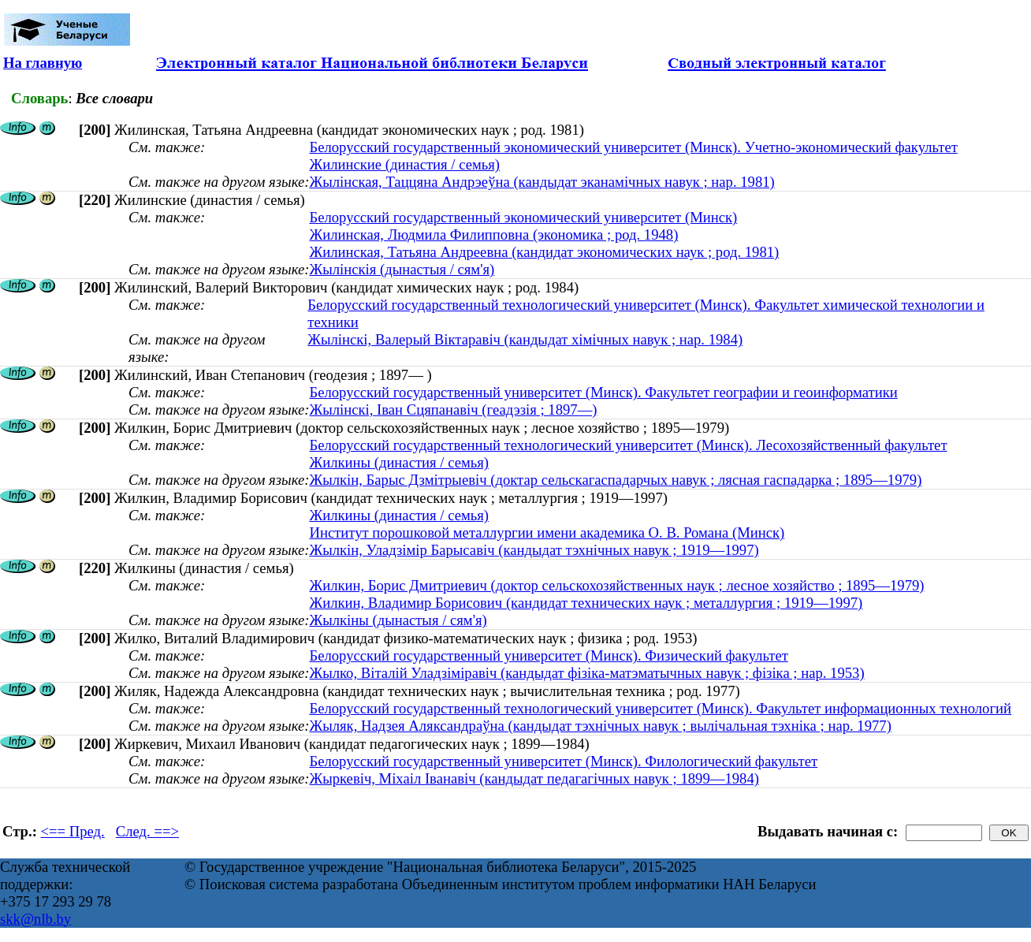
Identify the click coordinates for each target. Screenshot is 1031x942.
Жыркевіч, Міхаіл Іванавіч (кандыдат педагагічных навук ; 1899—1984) (534, 778)
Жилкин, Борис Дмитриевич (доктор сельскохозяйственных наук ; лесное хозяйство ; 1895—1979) (616, 585)
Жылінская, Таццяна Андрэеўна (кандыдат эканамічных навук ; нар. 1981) (541, 181)
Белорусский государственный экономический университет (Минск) (523, 217)
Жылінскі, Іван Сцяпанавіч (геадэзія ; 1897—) (453, 409)
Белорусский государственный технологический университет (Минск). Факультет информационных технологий (660, 708)
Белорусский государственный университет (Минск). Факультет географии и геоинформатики (603, 392)
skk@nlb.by (35, 918)
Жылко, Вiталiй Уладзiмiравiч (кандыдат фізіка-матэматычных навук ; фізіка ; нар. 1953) (586, 673)
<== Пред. (73, 831)
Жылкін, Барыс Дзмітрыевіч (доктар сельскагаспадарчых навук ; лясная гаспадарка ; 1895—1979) (615, 479)
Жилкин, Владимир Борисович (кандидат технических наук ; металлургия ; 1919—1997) (585, 602)
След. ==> (147, 831)
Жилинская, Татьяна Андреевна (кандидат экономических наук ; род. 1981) (544, 252)
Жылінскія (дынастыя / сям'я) (401, 269)
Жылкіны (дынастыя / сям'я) (397, 620)
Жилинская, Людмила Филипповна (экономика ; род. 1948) (493, 234)
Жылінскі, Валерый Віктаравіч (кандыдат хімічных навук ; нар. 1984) (525, 339)
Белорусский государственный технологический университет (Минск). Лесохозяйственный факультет (628, 445)
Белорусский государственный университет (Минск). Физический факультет (548, 655)
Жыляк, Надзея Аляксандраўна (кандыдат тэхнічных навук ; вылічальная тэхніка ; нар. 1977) (600, 725)
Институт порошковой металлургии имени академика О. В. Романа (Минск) (546, 532)
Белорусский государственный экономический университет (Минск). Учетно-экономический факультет (633, 147)
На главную (42, 62)
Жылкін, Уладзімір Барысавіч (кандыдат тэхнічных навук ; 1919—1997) (533, 550)
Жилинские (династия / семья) (404, 164)
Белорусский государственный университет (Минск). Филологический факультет (563, 761)
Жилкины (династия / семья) (399, 462)
